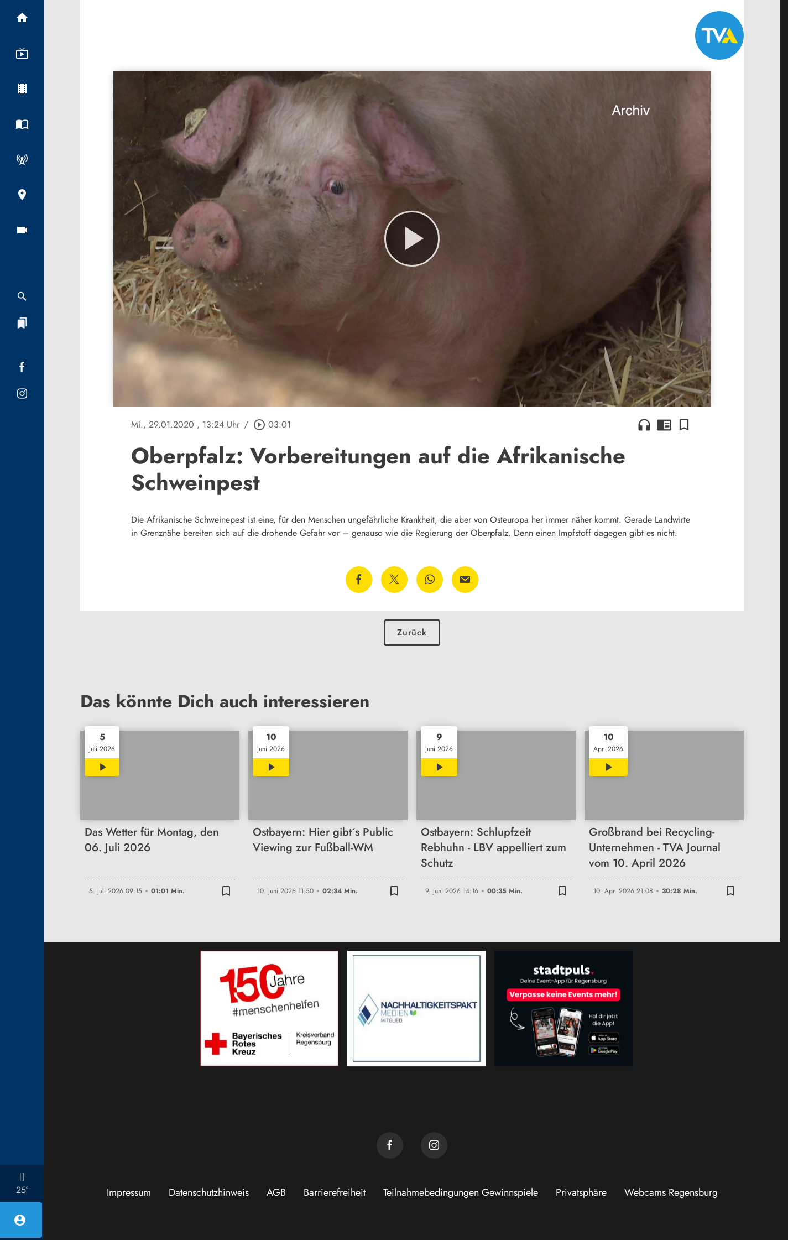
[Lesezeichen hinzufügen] (684, 425)
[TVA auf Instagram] (434, 1145)
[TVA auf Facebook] (390, 1145)
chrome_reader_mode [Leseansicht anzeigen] (664, 425)
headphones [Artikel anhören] (644, 425)
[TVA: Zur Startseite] (719, 35)
